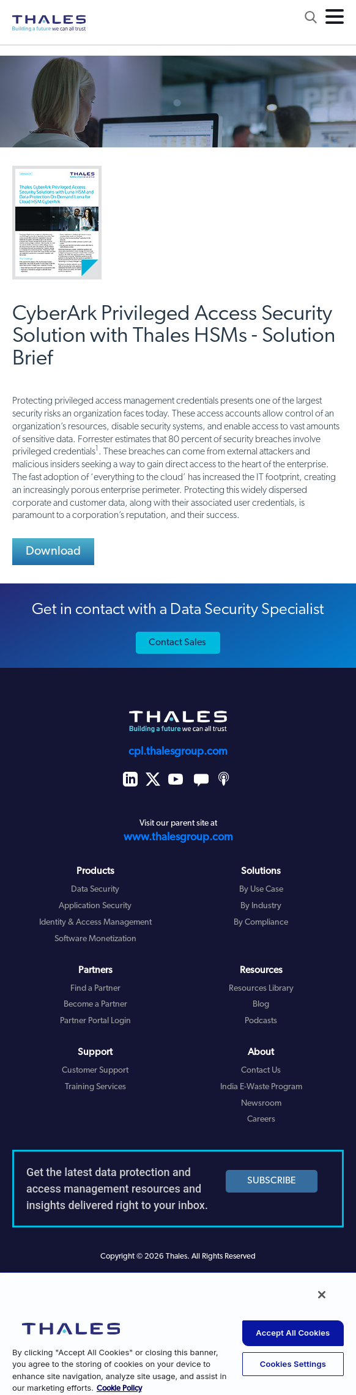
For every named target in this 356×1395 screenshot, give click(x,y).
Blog (261, 1004)
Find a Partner (95, 988)
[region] (178, 1333)
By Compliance (261, 922)
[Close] (321, 1295)
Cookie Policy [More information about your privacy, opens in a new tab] (119, 1389)
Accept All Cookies (293, 1333)
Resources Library (261, 988)
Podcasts (261, 1021)
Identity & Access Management (95, 922)
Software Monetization (95, 939)
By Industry (260, 906)
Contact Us (261, 1070)
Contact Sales (177, 643)
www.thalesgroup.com (178, 837)
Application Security (95, 906)
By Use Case (261, 889)
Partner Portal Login (95, 1021)
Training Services (95, 1087)
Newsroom (261, 1103)
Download (53, 552)
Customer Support (95, 1070)
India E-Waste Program (261, 1087)
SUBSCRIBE (271, 1181)
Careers (261, 1119)
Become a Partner (95, 1004)
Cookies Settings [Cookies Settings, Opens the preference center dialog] (293, 1364)
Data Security (95, 889)
